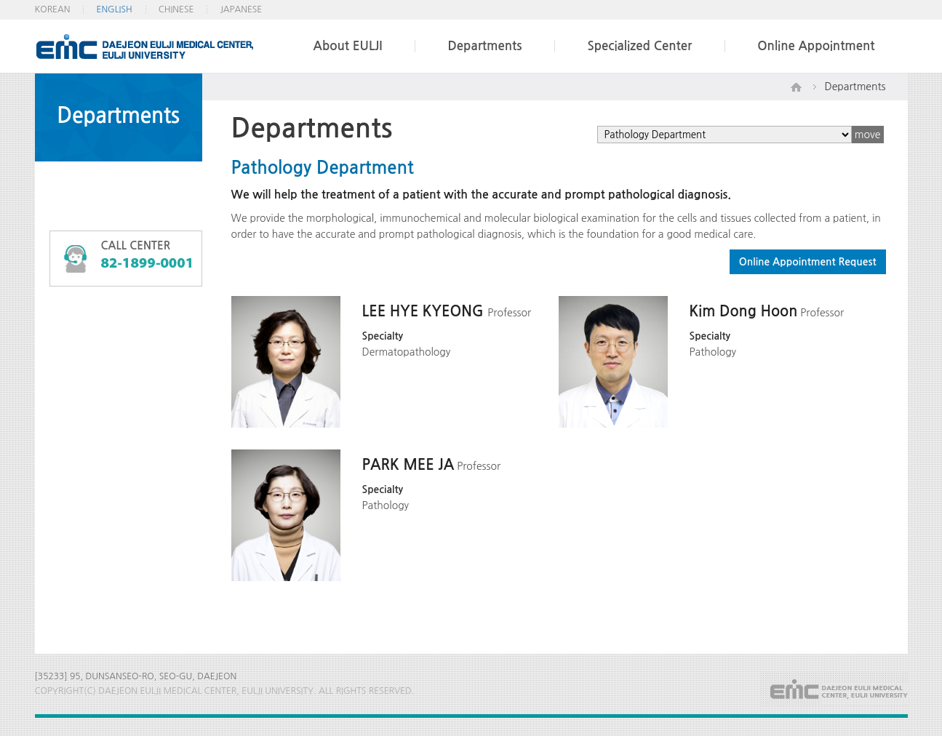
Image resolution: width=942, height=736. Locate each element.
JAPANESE (241, 9)
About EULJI (348, 46)
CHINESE (176, 9)
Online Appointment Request (808, 262)
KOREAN (53, 9)
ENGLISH (114, 9)
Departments (484, 46)
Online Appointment (815, 46)
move (868, 134)
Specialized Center (639, 46)
